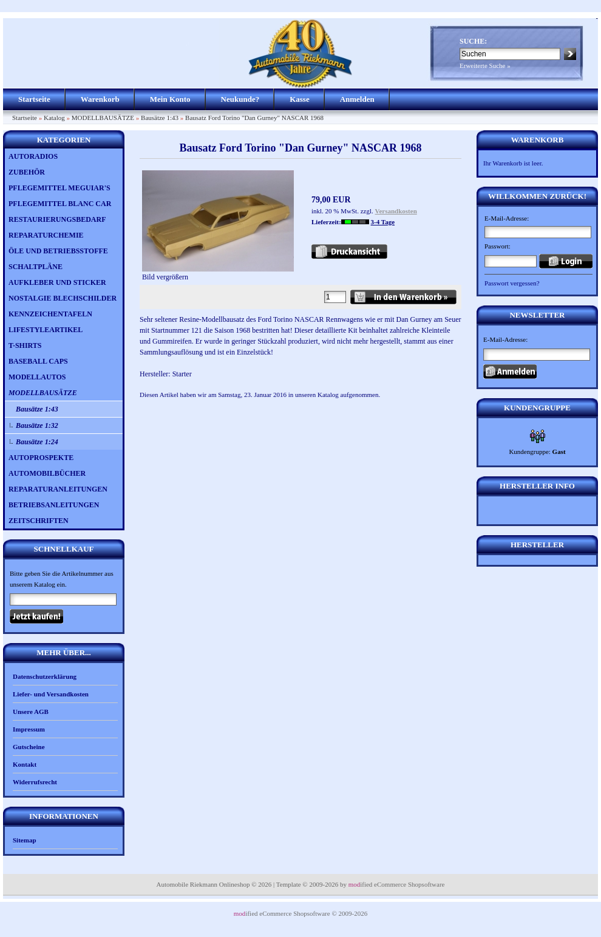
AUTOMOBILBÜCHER (47, 473)
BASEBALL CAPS (38, 361)
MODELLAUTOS (37, 377)
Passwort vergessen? (512, 283)
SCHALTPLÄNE (35, 266)
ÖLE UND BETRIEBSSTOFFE (58, 251)
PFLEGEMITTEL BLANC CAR (59, 203)
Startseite (34, 99)
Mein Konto (170, 99)
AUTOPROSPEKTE (40, 457)
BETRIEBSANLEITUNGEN (53, 505)
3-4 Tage (383, 221)
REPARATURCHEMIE (46, 235)
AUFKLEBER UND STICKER (57, 282)
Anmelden (357, 99)
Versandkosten (396, 211)
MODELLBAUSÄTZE (103, 117)
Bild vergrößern (218, 273)
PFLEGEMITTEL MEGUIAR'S (59, 188)
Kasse (300, 99)
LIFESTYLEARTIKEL (45, 329)
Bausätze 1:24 (37, 442)
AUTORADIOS (33, 156)
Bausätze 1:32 (37, 425)
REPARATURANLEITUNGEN (57, 489)
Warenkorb (100, 99)
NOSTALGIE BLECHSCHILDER (62, 298)
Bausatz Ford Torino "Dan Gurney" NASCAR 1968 (254, 117)
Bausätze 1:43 (159, 117)
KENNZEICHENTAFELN (50, 314)
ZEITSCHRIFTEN (38, 520)
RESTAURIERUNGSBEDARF (57, 219)
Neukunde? (240, 99)
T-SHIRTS (25, 345)
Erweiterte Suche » (485, 65)
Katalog (54, 117)
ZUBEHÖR (26, 172)
